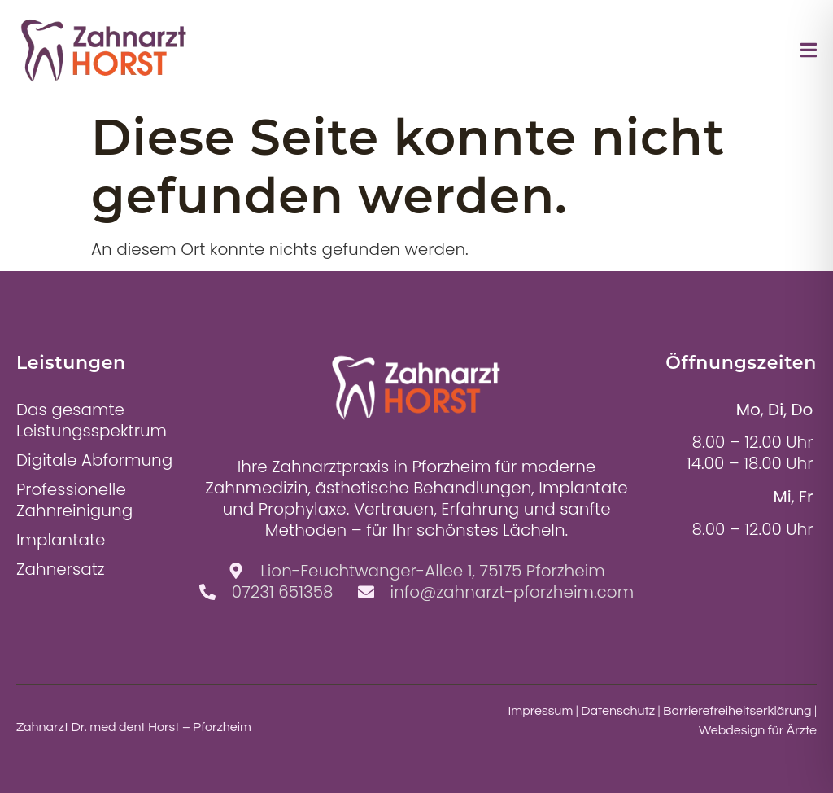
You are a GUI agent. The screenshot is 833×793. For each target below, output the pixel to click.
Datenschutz (618, 710)
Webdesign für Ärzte (758, 730)
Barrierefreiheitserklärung (737, 710)
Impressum (541, 710)
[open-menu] (808, 53)
